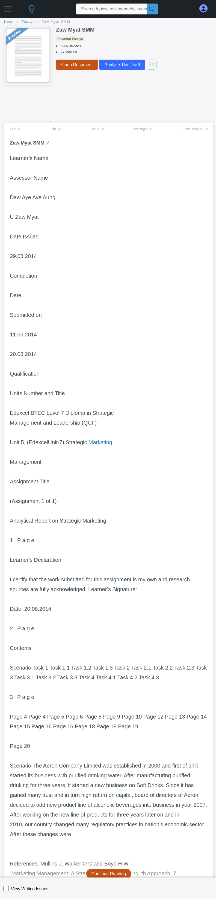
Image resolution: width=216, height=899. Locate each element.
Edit (54, 128)
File (15, 128)
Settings (142, 128)
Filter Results (194, 128)
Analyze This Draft (122, 64)
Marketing (100, 442)
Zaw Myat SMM (56, 22)
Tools (96, 128)
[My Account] (205, 8)
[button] (7, 7)
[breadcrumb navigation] (108, 22)
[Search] (152, 9)
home (9, 22)
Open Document (77, 64)
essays (28, 22)
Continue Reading (108, 874)
